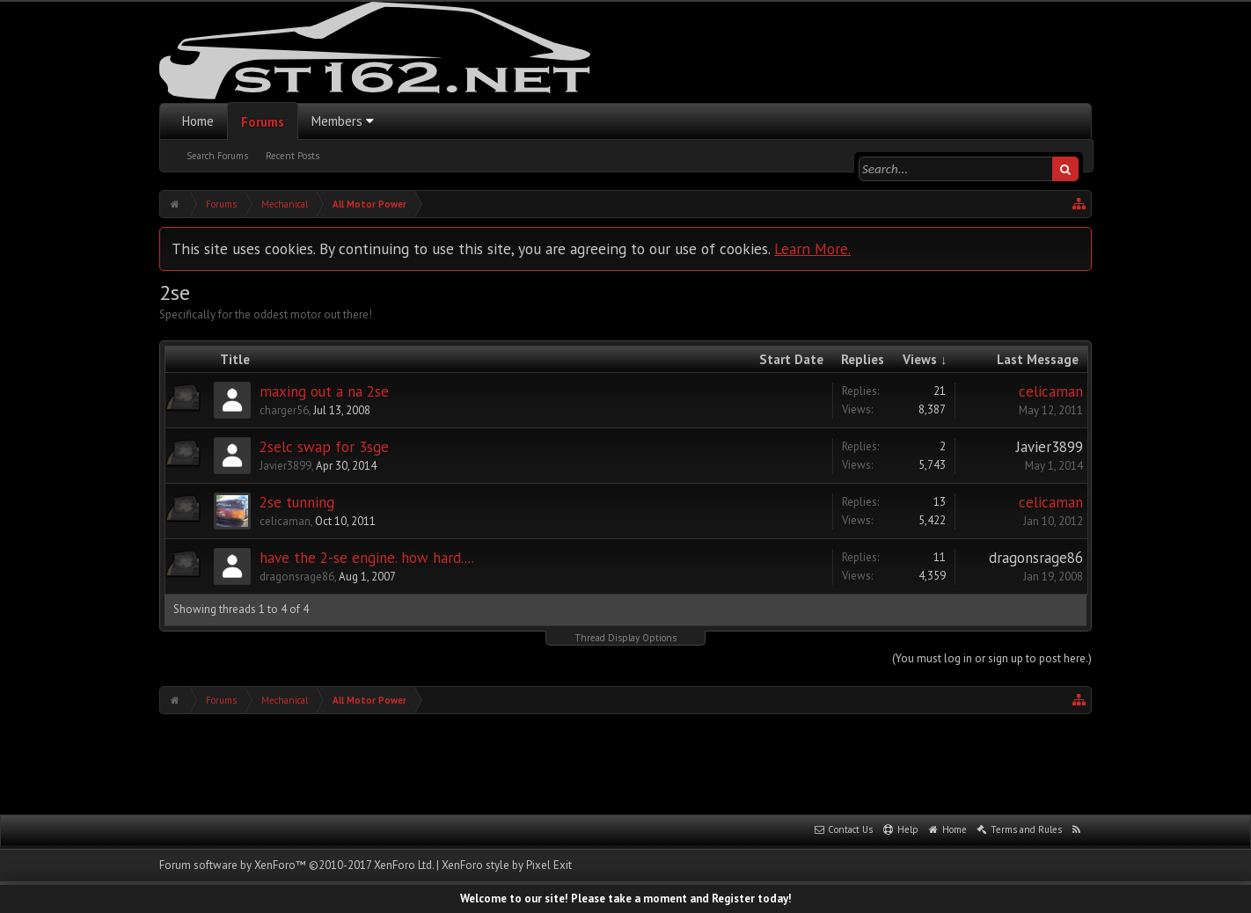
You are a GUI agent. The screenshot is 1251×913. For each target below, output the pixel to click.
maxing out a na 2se (324, 391)
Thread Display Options (625, 638)
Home (198, 121)
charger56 (284, 410)
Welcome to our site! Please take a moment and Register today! (626, 898)
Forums (262, 121)
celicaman (1051, 391)
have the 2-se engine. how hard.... (367, 557)
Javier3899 (285, 465)
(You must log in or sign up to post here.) (992, 658)
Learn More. (812, 248)
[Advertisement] (625, 762)
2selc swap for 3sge (324, 446)
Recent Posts (292, 156)
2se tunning (297, 502)
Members (336, 121)
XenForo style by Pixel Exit (507, 865)
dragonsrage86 (297, 576)
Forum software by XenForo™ (296, 865)
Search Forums (217, 156)
